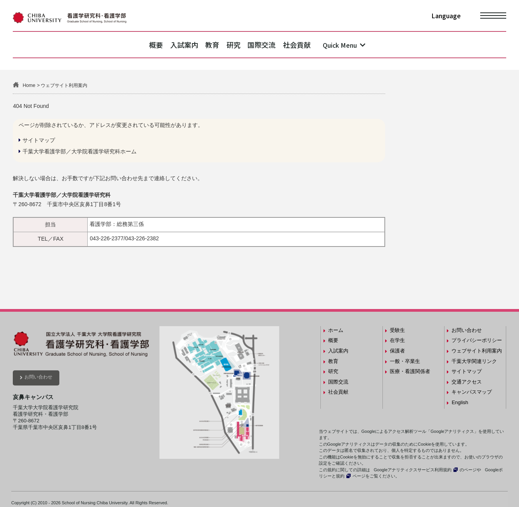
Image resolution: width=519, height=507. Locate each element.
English (460, 402)
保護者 (397, 351)
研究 (238, 45)
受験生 (397, 330)
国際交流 (276, 45)
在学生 (397, 340)
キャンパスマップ (472, 392)
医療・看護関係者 (410, 371)
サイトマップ (38, 140)
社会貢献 (320, 45)
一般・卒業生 (405, 361)
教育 (208, 45)
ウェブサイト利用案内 (477, 351)
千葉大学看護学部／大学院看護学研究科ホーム (79, 151)
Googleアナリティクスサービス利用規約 (413, 469)
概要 (133, 45)
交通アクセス (467, 382)
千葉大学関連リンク (474, 361)
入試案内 (170, 45)
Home (28, 85)
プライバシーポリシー (477, 340)
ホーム (335, 330)
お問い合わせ (38, 377)
